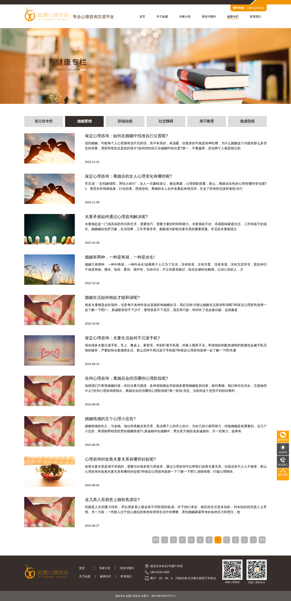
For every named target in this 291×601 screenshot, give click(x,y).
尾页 (262, 539)
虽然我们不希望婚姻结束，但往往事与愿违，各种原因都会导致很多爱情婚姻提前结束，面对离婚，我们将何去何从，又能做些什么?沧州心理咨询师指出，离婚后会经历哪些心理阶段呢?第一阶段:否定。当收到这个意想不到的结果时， (176, 388)
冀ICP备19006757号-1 (163, 596)
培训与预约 (209, 16)
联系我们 (255, 16)
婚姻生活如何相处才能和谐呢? (112, 297)
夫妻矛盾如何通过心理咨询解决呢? (116, 216)
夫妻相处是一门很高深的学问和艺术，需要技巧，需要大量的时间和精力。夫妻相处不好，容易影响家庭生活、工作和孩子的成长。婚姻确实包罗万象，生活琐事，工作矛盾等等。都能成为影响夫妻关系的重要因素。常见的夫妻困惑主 (176, 226)
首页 (142, 16)
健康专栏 (232, 16)
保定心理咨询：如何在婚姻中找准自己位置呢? (126, 136)
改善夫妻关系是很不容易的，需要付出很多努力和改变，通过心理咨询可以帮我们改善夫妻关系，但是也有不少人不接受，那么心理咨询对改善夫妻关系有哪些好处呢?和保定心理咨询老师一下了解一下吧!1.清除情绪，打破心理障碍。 (176, 469)
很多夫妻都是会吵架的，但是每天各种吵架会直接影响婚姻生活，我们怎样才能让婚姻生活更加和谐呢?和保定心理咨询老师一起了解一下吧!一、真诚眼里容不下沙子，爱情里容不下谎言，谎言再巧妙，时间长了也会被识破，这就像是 (176, 307)
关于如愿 (162, 16)
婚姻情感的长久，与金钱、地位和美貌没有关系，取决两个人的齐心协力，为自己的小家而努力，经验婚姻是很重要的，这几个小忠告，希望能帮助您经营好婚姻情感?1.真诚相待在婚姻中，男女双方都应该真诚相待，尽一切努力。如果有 (176, 428)
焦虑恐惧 (247, 121)
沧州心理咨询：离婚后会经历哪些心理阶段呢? (126, 378)
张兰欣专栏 (44, 121)
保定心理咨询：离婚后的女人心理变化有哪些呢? (128, 176)
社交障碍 (166, 121)
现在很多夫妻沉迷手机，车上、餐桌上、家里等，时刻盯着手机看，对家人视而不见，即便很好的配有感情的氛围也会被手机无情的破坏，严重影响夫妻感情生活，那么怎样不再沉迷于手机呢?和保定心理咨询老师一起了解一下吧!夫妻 (176, 348)
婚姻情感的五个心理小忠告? (110, 418)
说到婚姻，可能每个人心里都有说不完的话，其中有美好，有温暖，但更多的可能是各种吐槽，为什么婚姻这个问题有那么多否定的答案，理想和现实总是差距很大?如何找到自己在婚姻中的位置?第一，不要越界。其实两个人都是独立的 (176, 145)
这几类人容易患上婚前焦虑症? (112, 499)
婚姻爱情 (84, 121)
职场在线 (125, 121)
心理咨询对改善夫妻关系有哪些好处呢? (120, 459)
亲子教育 (206, 121)
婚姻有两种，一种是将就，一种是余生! (120, 257)
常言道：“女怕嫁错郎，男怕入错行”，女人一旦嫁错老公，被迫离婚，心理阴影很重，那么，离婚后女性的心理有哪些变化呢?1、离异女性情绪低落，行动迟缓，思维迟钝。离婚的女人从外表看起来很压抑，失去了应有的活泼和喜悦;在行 (176, 186)
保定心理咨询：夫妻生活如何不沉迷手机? (122, 338)
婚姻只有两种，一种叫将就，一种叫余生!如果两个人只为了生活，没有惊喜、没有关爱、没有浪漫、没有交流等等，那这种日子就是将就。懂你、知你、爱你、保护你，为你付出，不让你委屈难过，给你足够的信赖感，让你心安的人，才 (176, 267)
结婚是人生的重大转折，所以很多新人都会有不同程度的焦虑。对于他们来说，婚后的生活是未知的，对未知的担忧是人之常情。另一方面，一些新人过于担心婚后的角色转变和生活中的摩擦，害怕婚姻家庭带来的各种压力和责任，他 (176, 509)
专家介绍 (184, 16)
